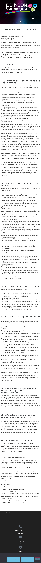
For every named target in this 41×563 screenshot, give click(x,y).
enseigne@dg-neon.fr (20, 543)
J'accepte (13, 559)
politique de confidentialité (16, 502)
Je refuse (27, 559)
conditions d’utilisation (31, 502)
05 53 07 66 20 (20, 533)
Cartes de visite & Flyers (20, 518)
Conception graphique (32, 515)
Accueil (5, 512)
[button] (20, 22)
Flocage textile (23, 515)
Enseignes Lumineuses (13, 512)
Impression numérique (23, 512)
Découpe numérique (33, 512)
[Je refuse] (37, 558)
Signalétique (17, 515)
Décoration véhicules (8, 515)
